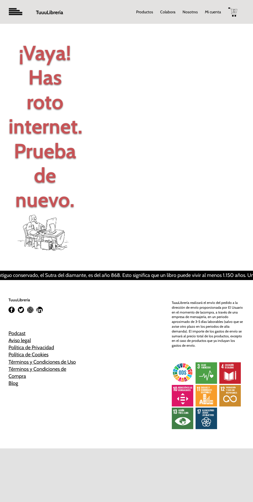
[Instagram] (30, 310)
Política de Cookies (28, 354)
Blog (13, 383)
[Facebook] (11, 310)
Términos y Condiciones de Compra (37, 372)
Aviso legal (19, 340)
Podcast (16, 333)
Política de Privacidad (31, 347)
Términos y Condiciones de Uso (42, 362)
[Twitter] (21, 310)
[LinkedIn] (40, 310)
